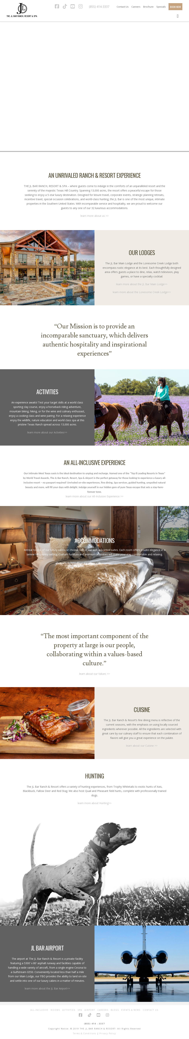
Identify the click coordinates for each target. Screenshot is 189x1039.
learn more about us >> (94, 216)
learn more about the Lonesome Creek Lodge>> (142, 292)
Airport (90, 1010)
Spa (80, 1010)
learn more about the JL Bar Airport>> (47, 988)
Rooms (55, 1010)
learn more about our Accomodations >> (94, 562)
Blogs (115, 1010)
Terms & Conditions (84, 1033)
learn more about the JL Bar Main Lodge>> (141, 284)
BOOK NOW (175, 7)
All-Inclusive (39, 1010)
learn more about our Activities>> (47, 432)
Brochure (148, 6)
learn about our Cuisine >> (141, 745)
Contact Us (123, 6)
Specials (161, 6)
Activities (68, 1010)
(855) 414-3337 (99, 7)
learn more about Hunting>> (94, 803)
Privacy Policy (107, 1033)
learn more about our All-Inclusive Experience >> (94, 496)
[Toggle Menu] (177, 15)
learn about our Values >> (94, 673)
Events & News (130, 1010)
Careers (135, 6)
